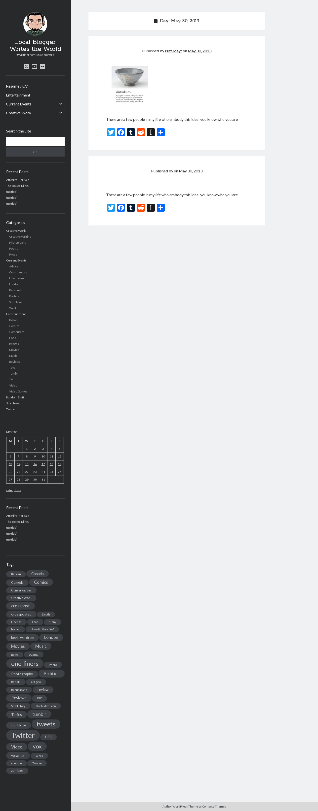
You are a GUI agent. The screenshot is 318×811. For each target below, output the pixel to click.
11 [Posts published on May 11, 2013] (51, 456)
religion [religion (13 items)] (36, 681)
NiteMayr (173, 50)
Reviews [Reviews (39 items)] (19, 697)
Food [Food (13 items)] (35, 621)
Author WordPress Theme (180, 806)
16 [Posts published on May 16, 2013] (35, 464)
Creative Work (18, 112)
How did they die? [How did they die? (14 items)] (42, 629)
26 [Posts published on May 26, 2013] (59, 472)
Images (14, 344)
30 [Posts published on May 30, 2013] (35, 479)
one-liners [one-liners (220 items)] (25, 663)
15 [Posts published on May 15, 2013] (27, 464)
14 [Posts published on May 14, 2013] (18, 464)
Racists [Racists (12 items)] (16, 681)
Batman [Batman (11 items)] (16, 574)
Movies (14, 350)
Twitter (11, 409)
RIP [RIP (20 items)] (39, 698)
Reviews (14, 361)
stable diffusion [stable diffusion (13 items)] (46, 706)
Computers (16, 332)
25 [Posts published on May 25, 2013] (51, 472)
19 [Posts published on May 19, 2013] (59, 464)
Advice (13, 266)
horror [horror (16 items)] (15, 629)
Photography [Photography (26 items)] (22, 674)
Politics (14, 296)
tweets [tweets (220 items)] (46, 724)
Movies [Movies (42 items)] (18, 646)
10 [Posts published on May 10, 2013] (43, 456)
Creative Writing (20, 236)
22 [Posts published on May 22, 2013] (27, 472)
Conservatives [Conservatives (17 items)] (21, 590)
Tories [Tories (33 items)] (16, 714)
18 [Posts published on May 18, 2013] (51, 464)
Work (13, 308)
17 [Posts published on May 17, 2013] (43, 464)
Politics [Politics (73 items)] (51, 673)
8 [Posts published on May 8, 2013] (27, 456)
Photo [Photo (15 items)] (53, 665)
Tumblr (14, 373)
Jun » (17, 490)
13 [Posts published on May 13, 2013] (10, 464)
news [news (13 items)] (14, 654)
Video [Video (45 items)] (16, 746)
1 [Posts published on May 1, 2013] (27, 449)
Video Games (18, 391)
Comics (14, 326)
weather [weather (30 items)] (18, 755)
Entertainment (18, 95)
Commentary (18, 272)
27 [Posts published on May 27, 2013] (10, 479)
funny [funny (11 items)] (52, 621)
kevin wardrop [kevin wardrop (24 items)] (22, 637)
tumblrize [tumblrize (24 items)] (18, 725)
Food (12, 338)
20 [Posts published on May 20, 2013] (10, 472)
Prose (13, 254)
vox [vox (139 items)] (37, 746)
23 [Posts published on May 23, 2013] (35, 472)
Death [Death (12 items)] (46, 614)
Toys (12, 367)
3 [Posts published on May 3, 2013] (43, 449)
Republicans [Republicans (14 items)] (19, 690)
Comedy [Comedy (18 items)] (17, 582)
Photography (17, 242)
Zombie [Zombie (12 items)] (37, 763)
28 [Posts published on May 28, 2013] (18, 479)
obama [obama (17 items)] (34, 654)
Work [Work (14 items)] (39, 756)
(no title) (11, 192)
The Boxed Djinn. (17, 186)
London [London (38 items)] (51, 637)
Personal (15, 290)
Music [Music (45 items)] (40, 646)
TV (11, 379)
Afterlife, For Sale (17, 180)
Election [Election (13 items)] (16, 621)
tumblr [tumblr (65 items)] (39, 714)
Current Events (18, 103)
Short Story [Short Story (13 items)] (18, 706)
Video (13, 385)
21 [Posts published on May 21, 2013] (18, 472)
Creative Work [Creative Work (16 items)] (21, 598)
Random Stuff (15, 397)
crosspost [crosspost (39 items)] (20, 605)
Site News (15, 302)
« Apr (9, 490)
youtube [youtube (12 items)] (16, 763)
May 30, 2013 (199, 50)
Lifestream (16, 278)
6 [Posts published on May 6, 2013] (10, 456)
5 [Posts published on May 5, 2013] (59, 449)
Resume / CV (17, 86)
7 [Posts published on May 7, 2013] (18, 456)
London (14, 284)
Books (13, 320)
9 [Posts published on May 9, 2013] (35, 456)
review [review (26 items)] (43, 689)
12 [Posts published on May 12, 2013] (59, 456)
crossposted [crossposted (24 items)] (21, 614)
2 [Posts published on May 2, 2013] (35, 449)
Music (13, 355)
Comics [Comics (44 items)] (41, 582)
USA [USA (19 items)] (48, 737)
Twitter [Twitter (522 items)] (23, 735)
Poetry (13, 248)
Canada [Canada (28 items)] (37, 573)
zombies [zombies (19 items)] (17, 771)
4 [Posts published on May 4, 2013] (51, 449)
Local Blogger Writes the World (35, 45)
